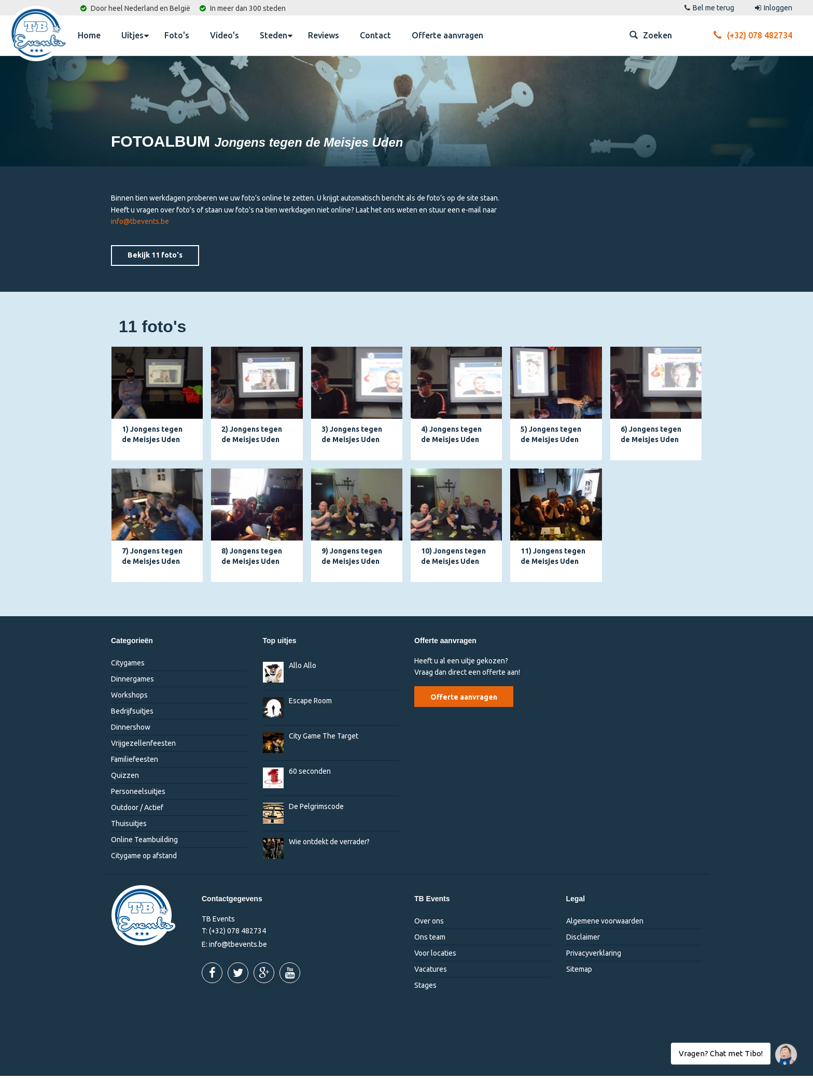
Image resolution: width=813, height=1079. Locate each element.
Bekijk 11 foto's (155, 258)
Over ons (429, 924)
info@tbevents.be (140, 224)
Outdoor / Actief (137, 810)
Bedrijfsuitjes (132, 714)
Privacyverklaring (593, 956)
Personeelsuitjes (138, 794)
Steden (276, 35)
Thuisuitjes (129, 826)
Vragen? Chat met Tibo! (782, 1049)
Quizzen (125, 778)
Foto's (176, 35)
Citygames (128, 666)
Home (89, 35)
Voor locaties (435, 956)
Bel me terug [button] (709, 8)
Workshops (129, 698)
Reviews (323, 35)
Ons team (429, 940)
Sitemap (579, 972)
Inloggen (773, 8)
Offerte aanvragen (447, 35)
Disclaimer (583, 940)
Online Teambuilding (144, 843)
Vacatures (430, 972)
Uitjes (135, 35)
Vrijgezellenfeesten (143, 746)
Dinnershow (130, 730)
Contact (375, 35)
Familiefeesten (134, 762)
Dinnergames (132, 682)
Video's (224, 35)
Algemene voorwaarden (604, 924)
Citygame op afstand (144, 859)
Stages (425, 988)
